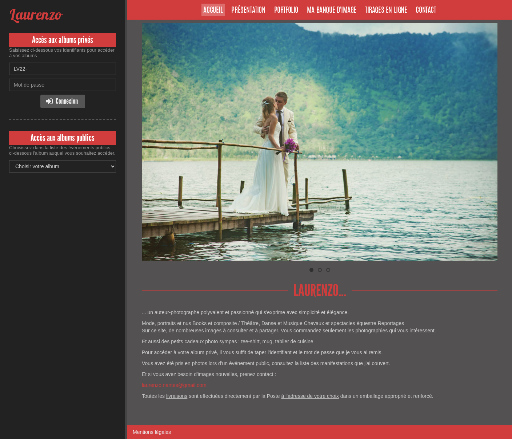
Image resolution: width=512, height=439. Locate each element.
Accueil (213, 10)
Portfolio (286, 10)
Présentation (248, 10)
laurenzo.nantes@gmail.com (174, 385)
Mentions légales (152, 432)
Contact (426, 10)
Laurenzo (35, 14)
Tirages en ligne (386, 10)
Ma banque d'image (331, 10)
